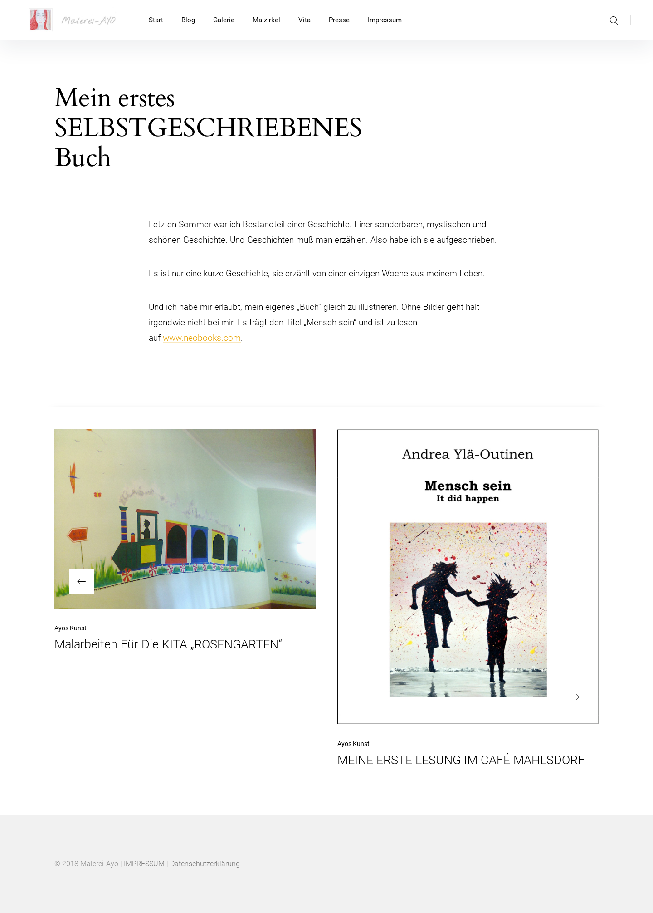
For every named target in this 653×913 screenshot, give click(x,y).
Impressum (385, 20)
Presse (339, 20)
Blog (188, 20)
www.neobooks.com (202, 338)
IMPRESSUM (144, 863)
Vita (304, 20)
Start (156, 20)
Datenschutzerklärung (205, 863)
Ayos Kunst (70, 628)
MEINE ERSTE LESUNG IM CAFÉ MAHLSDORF (461, 760)
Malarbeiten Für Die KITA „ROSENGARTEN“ (168, 644)
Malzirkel (266, 20)
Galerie (223, 20)
